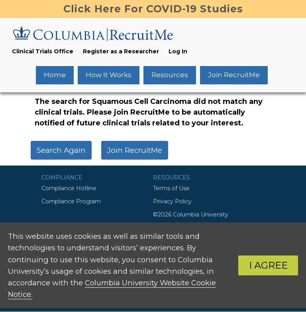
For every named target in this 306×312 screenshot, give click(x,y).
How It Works (108, 75)
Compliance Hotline (68, 188)
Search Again (61, 150)
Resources (169, 75)
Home (55, 75)
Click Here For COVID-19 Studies (153, 9)
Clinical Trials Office (42, 51)
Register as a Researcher (121, 51)
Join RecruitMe (234, 75)
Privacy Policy (172, 201)
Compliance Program (71, 201)
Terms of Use (171, 188)
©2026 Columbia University (190, 214)
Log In (178, 51)
